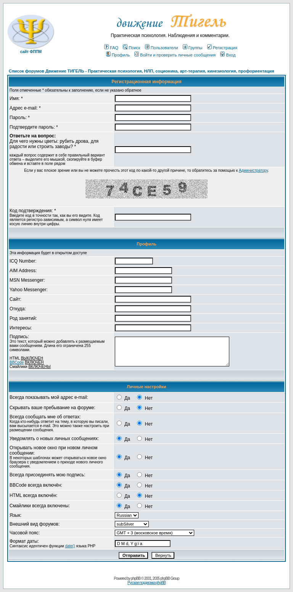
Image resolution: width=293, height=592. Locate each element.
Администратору (253, 170)
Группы (193, 47)
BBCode (17, 362)
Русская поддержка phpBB (146, 583)
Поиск (131, 47)
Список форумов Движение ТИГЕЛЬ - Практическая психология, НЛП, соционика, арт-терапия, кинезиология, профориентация (141, 71)
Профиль (118, 55)
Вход (227, 55)
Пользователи (161, 47)
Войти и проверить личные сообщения (175, 55)
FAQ (111, 47)
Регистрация (222, 47)
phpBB (135, 578)
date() (70, 546)
